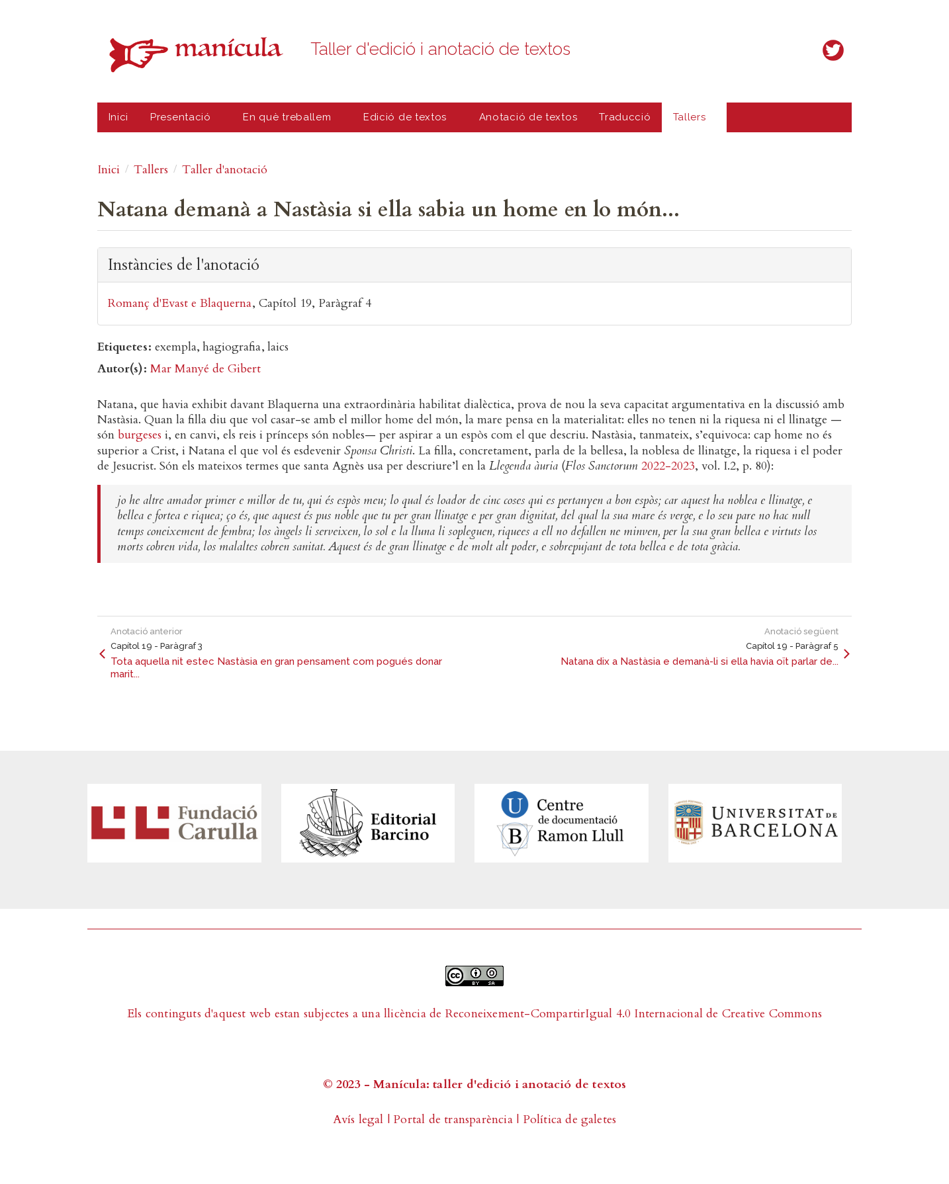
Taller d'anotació (224, 169)
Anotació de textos (528, 117)
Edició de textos (407, 121)
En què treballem (290, 121)
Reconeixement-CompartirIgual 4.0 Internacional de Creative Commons (633, 1013)
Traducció (625, 117)
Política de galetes (570, 1119)
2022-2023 (668, 466)
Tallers (692, 121)
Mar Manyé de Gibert (205, 368)
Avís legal (358, 1119)
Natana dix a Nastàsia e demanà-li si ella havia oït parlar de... (699, 661)
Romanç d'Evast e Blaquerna (179, 303)
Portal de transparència (453, 1119)
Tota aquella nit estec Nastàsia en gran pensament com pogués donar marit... (276, 668)
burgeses (139, 435)
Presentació (184, 121)
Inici (119, 117)
